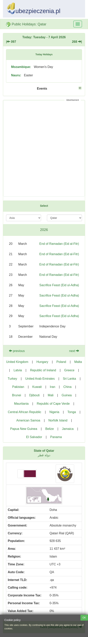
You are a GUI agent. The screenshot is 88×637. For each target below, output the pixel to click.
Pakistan (18, 386)
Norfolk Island (57, 420)
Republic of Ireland (43, 370)
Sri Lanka (69, 378)
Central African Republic (24, 412)
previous (17, 351)
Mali (50, 395)
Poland (61, 361)
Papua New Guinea (23, 428)
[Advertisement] (44, 148)
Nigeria (54, 412)
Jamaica (68, 428)
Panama (56, 437)
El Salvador (34, 437)
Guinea (67, 395)
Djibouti (34, 395)
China (67, 386)
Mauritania (21, 403)
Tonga (71, 412)
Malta (78, 361)
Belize (49, 428)
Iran (52, 386)
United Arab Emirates (40, 378)
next (74, 351)
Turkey (12, 378)
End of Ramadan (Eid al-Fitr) (59, 243)
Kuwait (37, 386)
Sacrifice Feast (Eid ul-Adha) (59, 285)
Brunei (16, 395)
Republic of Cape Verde (53, 403)
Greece (69, 370)
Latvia (18, 370)
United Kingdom (17, 361)
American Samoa (28, 420)
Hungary (42, 361)
